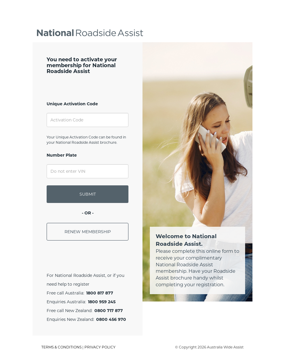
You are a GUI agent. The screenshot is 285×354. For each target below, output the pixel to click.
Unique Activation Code (72, 103)
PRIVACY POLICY (100, 347)
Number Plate (62, 155)
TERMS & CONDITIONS (61, 347)
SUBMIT (87, 194)
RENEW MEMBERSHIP (88, 231)
